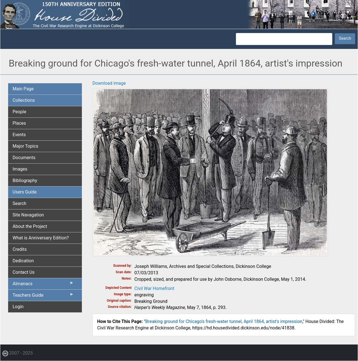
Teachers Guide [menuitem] (43, 296)
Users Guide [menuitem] (25, 192)
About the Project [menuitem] (30, 226)
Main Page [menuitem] (23, 88)
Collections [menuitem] (24, 100)
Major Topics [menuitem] (25, 146)
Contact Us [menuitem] (24, 272)
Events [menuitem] (19, 134)
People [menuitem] (19, 111)
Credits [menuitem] (20, 249)
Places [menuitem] (19, 123)
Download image (109, 83)
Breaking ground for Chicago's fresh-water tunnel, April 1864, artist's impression (223, 321)
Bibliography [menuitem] (25, 180)
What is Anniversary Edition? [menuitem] (41, 237)
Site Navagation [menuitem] (28, 215)
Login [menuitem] (18, 306)
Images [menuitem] (20, 169)
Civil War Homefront (154, 288)
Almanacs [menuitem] (43, 284)
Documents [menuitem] (24, 157)
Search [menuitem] (19, 203)
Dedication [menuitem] (23, 260)
